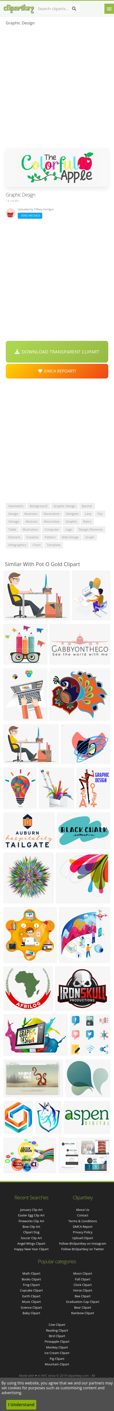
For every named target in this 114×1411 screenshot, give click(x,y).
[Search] (74, 8)
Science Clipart (31, 1307)
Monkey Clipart (57, 1347)
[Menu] (109, 9)
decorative (51, 521)
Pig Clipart (57, 1358)
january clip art (31, 1209)
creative (33, 537)
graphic (71, 521)
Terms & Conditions (82, 1221)
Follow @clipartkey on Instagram (82, 1243)
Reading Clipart (57, 1330)
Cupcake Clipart (31, 1290)
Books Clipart (31, 1279)
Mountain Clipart (57, 1364)
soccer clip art (31, 1238)
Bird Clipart (57, 1336)
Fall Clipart (82, 1279)
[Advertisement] (57, 88)
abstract (31, 521)
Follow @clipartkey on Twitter (82, 1249)
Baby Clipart (31, 1313)
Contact (82, 1215)
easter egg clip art (31, 1215)
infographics (17, 545)
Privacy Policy (82, 1232)
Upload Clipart (82, 1238)
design (13, 514)
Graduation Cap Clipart (82, 1301)
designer (72, 514)
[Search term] (59, 8)
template (53, 545)
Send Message (30, 215)
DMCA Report (82, 1226)
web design (70, 537)
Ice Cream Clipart (57, 1353)
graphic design (65, 506)
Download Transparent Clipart (57, 352)
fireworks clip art (31, 1221)
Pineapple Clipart (57, 1341)
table (12, 529)
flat (100, 514)
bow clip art (31, 1226)
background (38, 506)
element (14, 537)
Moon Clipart (82, 1273)
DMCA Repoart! (57, 371)
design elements (91, 529)
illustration (30, 529)
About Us (83, 1209)
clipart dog (31, 1232)
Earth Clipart (31, 1296)
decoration (52, 514)
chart (37, 545)
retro (87, 521)
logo (68, 529)
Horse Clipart (82, 1290)
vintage (13, 521)
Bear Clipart (82, 1307)
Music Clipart (31, 1301)
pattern (50, 537)
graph (89, 537)
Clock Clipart (83, 1285)
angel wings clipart (31, 1243)
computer (51, 529)
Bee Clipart (82, 1296)
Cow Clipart (57, 1324)
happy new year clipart (31, 1249)
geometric (16, 506)
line (88, 514)
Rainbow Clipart (82, 1313)
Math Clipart (31, 1273)
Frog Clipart (31, 1285)
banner (87, 506)
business (30, 514)
